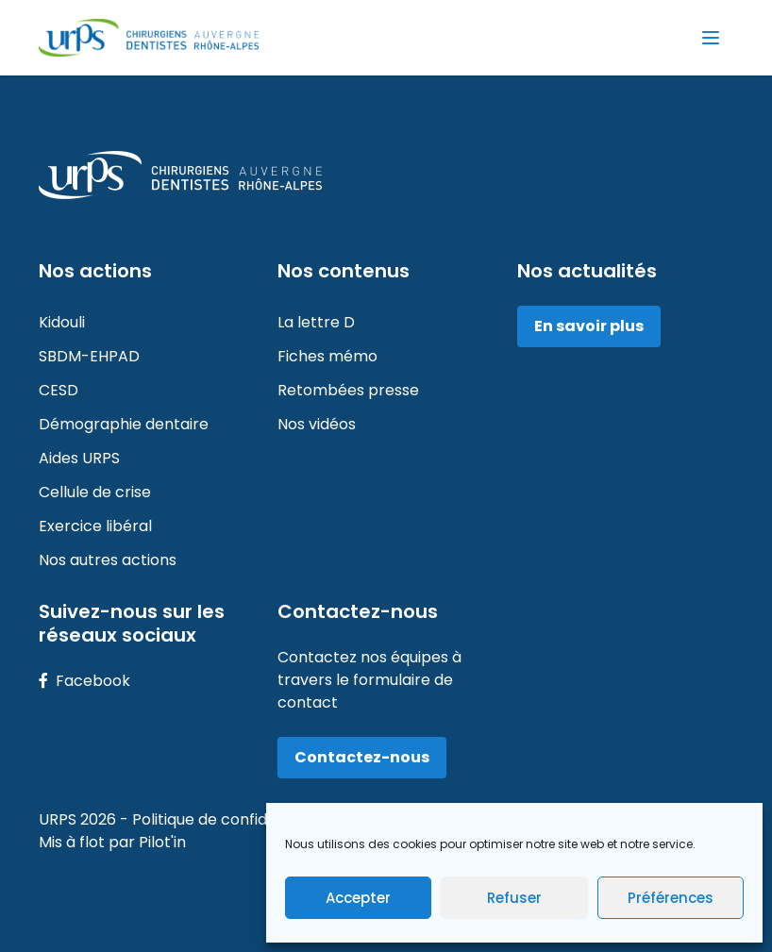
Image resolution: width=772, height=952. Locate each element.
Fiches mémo (327, 356)
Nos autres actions (107, 560)
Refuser (514, 898)
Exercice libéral (95, 526)
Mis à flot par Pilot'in (112, 842)
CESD (58, 390)
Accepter (358, 898)
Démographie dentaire (124, 424)
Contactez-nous (361, 757)
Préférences (670, 898)
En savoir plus (589, 326)
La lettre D (316, 322)
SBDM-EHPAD (89, 356)
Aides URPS (79, 458)
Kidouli (62, 322)
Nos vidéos (316, 424)
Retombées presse (348, 390)
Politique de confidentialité (231, 819)
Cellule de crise (95, 492)
